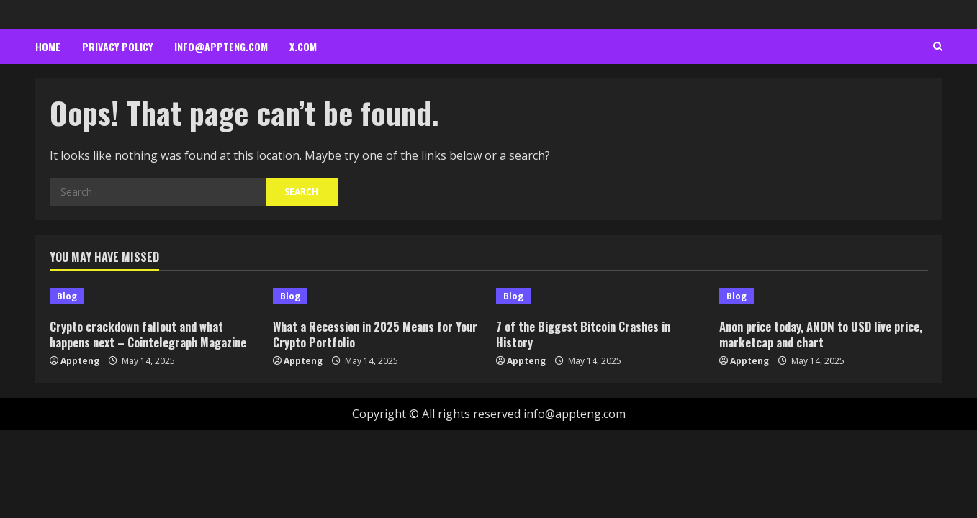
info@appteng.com (221, 46)
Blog (67, 296)
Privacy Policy (117, 46)
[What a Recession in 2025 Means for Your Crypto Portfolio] (377, 296)
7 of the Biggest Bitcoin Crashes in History (587, 334)
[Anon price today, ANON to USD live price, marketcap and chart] (823, 296)
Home (47, 46)
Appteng (79, 361)
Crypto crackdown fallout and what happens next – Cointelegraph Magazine (153, 334)
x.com (303, 46)
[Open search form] (937, 46)
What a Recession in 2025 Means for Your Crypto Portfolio (366, 334)
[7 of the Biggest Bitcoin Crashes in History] (600, 296)
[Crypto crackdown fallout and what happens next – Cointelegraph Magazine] (154, 296)
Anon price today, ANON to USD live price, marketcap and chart (809, 334)
